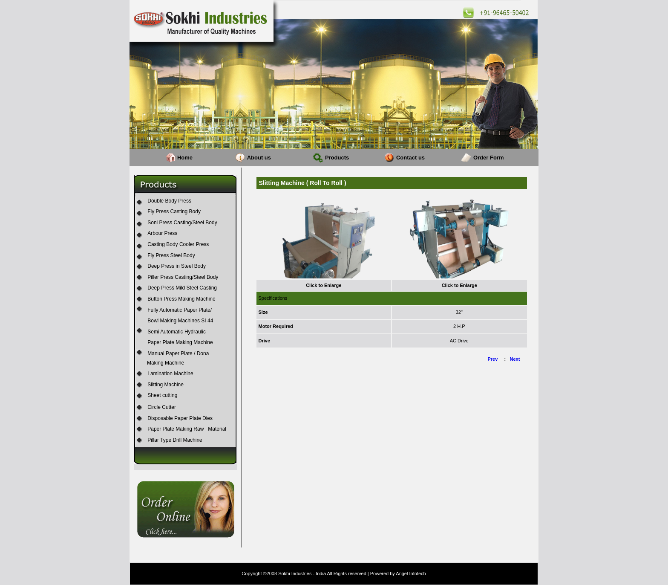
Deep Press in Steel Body (176, 266)
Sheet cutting (162, 395)
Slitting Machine (165, 385)
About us (259, 157)
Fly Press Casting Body (174, 211)
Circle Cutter (161, 407)
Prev (493, 359)
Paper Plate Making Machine (180, 342)
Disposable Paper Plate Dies (180, 418)
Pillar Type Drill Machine (174, 440)
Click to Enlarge (323, 285)
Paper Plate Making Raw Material (186, 429)
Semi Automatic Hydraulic (176, 332)
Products (337, 157)
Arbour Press (162, 233)
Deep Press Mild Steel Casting (182, 288)
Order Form (488, 157)
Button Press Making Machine (181, 299)
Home (185, 157)
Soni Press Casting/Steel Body (182, 223)
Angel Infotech (411, 573)
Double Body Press (169, 201)
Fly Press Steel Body (171, 255)
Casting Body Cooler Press (178, 244)
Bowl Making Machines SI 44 (180, 321)
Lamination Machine (170, 373)
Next (515, 359)
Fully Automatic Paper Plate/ (179, 310)
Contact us (410, 157)
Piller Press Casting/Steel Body (182, 277)
